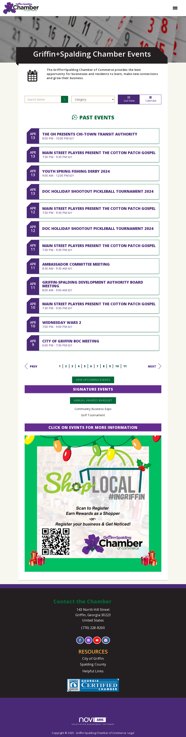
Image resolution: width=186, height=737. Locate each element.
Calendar (150, 99)
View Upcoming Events (93, 380)
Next (154, 366)
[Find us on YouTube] (97, 640)
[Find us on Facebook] (80, 640)
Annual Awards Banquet (93, 400)
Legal (131, 733)
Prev (31, 366)
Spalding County (93, 664)
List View (128, 99)
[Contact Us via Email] (106, 640)
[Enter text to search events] (43, 99)
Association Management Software (93, 721)
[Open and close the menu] (110, 8)
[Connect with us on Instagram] (88, 640)
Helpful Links (93, 671)
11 (125, 366)
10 (117, 366)
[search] (64, 99)
